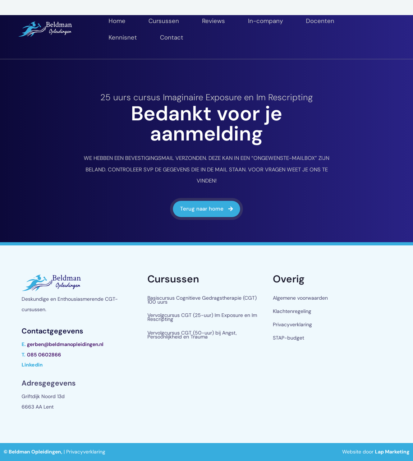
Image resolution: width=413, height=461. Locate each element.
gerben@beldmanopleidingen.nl (65, 344)
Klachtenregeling (292, 311)
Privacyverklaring (292, 324)
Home (117, 21)
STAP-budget (288, 338)
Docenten (320, 21)
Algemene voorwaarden (300, 298)
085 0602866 (44, 354)
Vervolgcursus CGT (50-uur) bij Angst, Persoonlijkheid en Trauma (192, 334)
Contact (171, 37)
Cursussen (163, 21)
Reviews (213, 21)
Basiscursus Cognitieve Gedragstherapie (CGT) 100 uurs (202, 300)
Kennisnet (123, 37)
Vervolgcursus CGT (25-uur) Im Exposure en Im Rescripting (202, 317)
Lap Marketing (392, 451)
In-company (265, 21)
